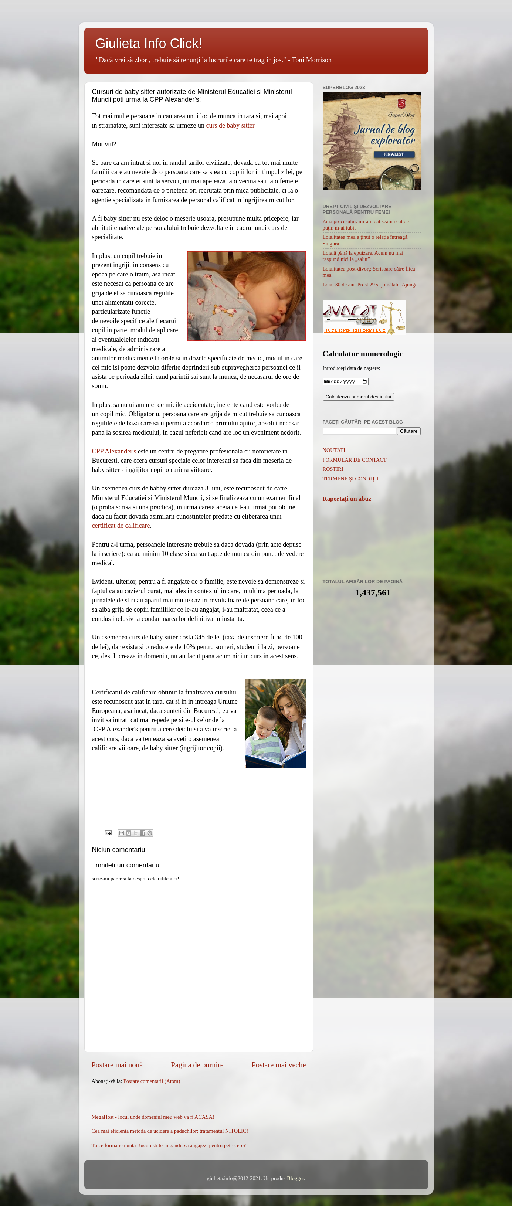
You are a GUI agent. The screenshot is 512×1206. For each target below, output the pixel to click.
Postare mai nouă (117, 1065)
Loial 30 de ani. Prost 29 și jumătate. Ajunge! (371, 285)
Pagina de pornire (197, 1065)
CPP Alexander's (114, 451)
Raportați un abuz (347, 499)
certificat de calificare (121, 525)
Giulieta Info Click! (149, 43)
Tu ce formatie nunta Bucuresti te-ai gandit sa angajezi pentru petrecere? (169, 1145)
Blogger (295, 1178)
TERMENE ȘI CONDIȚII (351, 479)
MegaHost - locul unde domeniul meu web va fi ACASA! (153, 1117)
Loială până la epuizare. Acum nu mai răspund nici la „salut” (363, 256)
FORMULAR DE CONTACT (355, 460)
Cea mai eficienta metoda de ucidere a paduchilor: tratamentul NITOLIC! (170, 1131)
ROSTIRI (333, 470)
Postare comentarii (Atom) (151, 1081)
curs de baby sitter (230, 125)
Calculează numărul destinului (358, 397)
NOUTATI (334, 451)
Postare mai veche (279, 1065)
